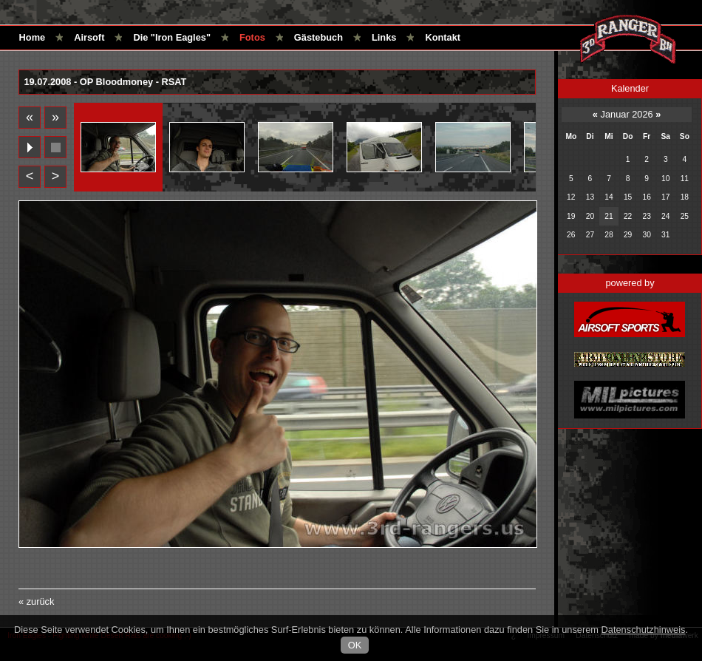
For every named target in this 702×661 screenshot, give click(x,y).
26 (571, 235)
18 (685, 197)
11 (685, 178)
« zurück (36, 601)
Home (32, 37)
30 (646, 235)
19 (571, 216)
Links (384, 37)
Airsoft (89, 37)
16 (646, 197)
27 (590, 235)
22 (628, 216)
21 (608, 216)
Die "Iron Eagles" (172, 37)
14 (608, 197)
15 (628, 197)
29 (628, 235)
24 (665, 216)
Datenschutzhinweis (644, 629)
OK (355, 645)
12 (571, 197)
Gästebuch (318, 37)
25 (685, 216)
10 (665, 178)
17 (665, 197)
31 (665, 235)
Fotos (252, 37)
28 (608, 235)
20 (590, 216)
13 (590, 197)
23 (646, 216)
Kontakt (442, 37)
